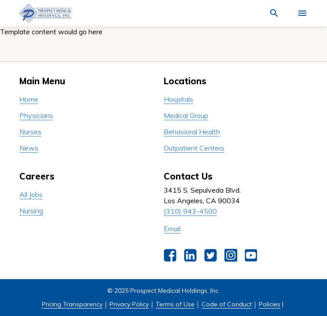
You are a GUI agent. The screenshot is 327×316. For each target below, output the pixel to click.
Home (28, 99)
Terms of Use (175, 304)
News (28, 148)
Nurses (30, 131)
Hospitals (178, 99)
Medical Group (186, 115)
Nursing (31, 210)
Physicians (36, 115)
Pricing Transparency (72, 304)
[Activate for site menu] (302, 13)
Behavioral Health (192, 131)
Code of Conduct (227, 304)
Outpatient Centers (194, 148)
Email (172, 228)
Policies (269, 304)
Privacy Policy (129, 304)
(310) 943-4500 (190, 211)
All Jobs (31, 194)
